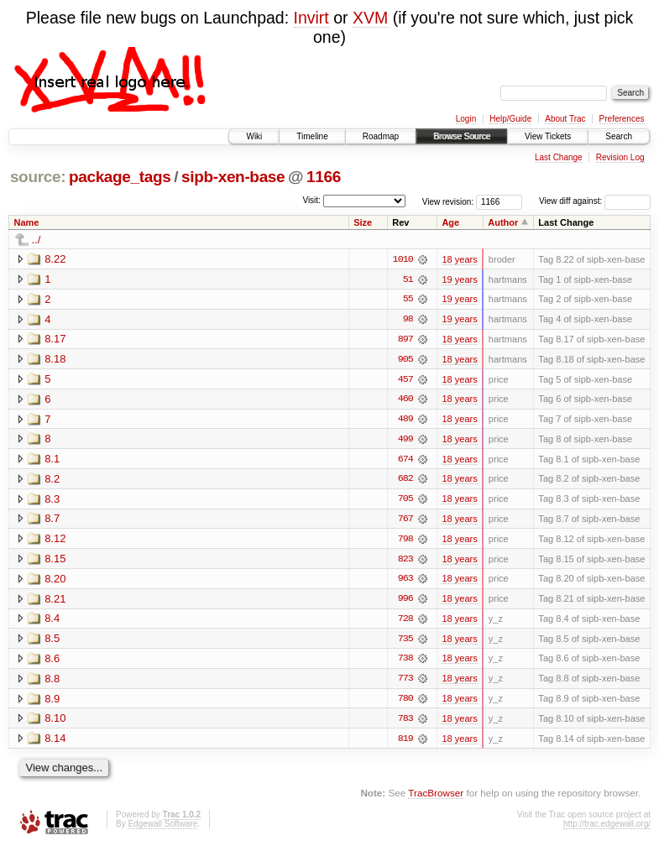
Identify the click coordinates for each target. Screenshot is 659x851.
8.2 (52, 480)
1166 (323, 176)
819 (405, 742)
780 (405, 702)
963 (405, 581)
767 (405, 521)
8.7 (52, 520)
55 (408, 299)
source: (37, 176)
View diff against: (595, 201)
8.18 (54, 359)
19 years (459, 279)
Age (450, 222)
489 (405, 420)
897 (405, 340)
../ (36, 239)
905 (405, 360)
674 (405, 460)
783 (405, 722)
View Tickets (548, 136)
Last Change (559, 157)
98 (408, 319)
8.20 (54, 581)
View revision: (448, 201)
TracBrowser (435, 796)
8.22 (54, 259)
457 (405, 380)
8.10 (54, 722)
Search (618, 136)
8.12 (54, 541)
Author (503, 222)
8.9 (52, 702)
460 (405, 400)
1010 (403, 259)
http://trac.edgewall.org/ (607, 828)
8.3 (52, 500)
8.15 (54, 561)
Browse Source (461, 136)
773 (405, 682)
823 (405, 561)
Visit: (311, 200)
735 (405, 642)
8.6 (52, 661)
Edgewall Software (162, 828)
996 (405, 601)
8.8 (52, 682)
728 (405, 622)
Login (466, 118)
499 (405, 440)
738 (405, 662)
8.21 (54, 601)
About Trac (565, 118)
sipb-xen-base (233, 176)
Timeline (311, 136)
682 (405, 481)
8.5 (52, 641)
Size (362, 222)
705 (405, 501)
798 (405, 541)
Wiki (254, 136)
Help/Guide (510, 118)
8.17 (54, 339)
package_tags (120, 176)
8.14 (54, 742)
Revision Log (620, 157)
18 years (459, 259)
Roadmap (381, 136)
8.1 (52, 460)
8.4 (52, 621)
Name (26, 222)
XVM (370, 17)
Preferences (622, 118)
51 (408, 279)
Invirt (311, 17)
